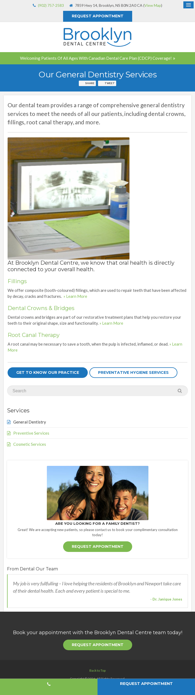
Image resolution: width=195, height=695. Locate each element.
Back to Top (97, 670)
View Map (152, 5)
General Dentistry (29, 421)
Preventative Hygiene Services (133, 372)
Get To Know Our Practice (47, 372)
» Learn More (75, 296)
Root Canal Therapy (34, 335)
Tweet (110, 83)
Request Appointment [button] (97, 16)
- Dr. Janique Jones (166, 599)
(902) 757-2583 (51, 5)
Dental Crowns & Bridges (41, 308)
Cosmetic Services (29, 444)
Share (90, 83)
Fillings (17, 281)
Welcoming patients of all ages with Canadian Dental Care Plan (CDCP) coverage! (96, 58)
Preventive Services (31, 433)
